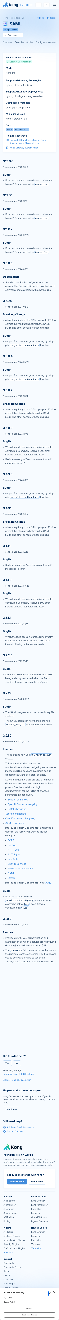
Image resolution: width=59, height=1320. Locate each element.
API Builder (9, 1217)
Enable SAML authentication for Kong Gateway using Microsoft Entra (28, 141)
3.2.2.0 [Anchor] (7, 693)
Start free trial (17, 1181)
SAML (11, 873)
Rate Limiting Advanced (20, 868)
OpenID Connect (17, 863)
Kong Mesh (36, 1209)
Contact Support (13, 1131)
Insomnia (35, 1213)
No (16, 1063)
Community (9, 1263)
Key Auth (13, 859)
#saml (9, 129)
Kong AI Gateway (39, 1205)
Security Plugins (11, 1244)
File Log (12, 845)
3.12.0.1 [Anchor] (7, 195)
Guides (29, 42)
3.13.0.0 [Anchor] (8, 161)
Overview (7, 42)
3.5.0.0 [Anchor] (8, 428)
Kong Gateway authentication (24, 147)
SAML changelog (17, 809)
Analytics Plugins (12, 1236)
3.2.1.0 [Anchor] (7, 735)
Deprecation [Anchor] (11, 276)
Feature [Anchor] (8, 749)
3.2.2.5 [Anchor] (7, 655)
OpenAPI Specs (39, 1217)
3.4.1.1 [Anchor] (6, 546)
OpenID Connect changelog (22, 804)
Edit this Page (27, 1074)
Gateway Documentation (19, 62)
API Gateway (10, 1205)
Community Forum (12, 1267)
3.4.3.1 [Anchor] (7, 508)
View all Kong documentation (17, 1080)
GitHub (7, 1271)
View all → (9, 1252)
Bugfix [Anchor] (7, 174)
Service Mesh (10, 1213)
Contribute (11, 1109)
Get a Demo (37, 1181)
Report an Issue (10, 1074)
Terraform (36, 1244)
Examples (19, 42)
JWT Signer (14, 854)
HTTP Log (13, 849)
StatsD (11, 877)
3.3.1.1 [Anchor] (7, 617)
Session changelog (18, 799)
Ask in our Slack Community (18, 1127)
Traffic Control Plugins (14, 1248)
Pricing (7, 1221)
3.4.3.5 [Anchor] (8, 474)
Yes (7, 1063)
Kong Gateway (38, 1200)
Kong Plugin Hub (17, 18)
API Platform (9, 1200)
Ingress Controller (40, 1221)
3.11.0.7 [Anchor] (7, 229)
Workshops (9, 1283)
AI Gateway (9, 1209)
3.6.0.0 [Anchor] (7, 301)
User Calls (8, 1279)
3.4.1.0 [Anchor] (7, 580)
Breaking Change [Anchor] (14, 314)
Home (5, 18)
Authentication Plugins (14, 1240)
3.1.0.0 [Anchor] (7, 919)
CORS (11, 840)
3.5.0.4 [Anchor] (8, 356)
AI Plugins (8, 1232)
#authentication (21, 129)
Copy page (11, 35)
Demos (7, 1275)
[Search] (38, 4)
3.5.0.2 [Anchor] (7, 390)
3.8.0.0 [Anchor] (8, 263)
